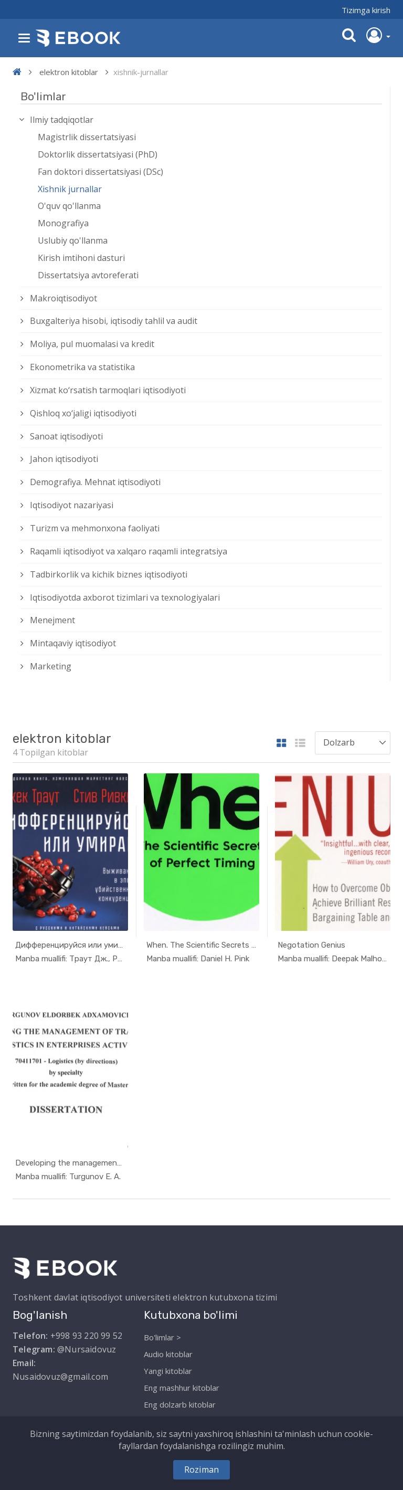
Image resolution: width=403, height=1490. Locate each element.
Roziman (201, 1469)
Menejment (52, 620)
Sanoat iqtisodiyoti (66, 436)
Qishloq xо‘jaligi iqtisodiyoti (83, 413)
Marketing (50, 666)
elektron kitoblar (68, 72)
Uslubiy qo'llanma (73, 240)
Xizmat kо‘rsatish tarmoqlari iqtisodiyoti (108, 390)
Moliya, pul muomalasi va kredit (92, 344)
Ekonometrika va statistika (82, 367)
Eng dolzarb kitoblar (180, 1404)
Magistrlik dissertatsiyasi (87, 137)
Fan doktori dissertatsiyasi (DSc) (100, 171)
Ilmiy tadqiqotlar (61, 119)
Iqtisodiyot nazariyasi (71, 505)
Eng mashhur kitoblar (181, 1387)
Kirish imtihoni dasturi (81, 258)
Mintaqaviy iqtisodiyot (73, 643)
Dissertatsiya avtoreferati (88, 275)
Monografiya (63, 223)
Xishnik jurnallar (70, 189)
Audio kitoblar (168, 1354)
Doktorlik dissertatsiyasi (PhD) (97, 154)
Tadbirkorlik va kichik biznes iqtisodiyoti (108, 574)
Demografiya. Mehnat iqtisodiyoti (95, 482)
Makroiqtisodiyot (63, 298)
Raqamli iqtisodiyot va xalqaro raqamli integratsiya (128, 551)
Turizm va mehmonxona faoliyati (95, 528)
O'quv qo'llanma (69, 206)
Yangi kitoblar (168, 1371)
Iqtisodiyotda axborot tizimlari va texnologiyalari (125, 597)
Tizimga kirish (366, 10)
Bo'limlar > (162, 1337)
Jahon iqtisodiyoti (64, 459)
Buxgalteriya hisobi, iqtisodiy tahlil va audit (113, 321)
